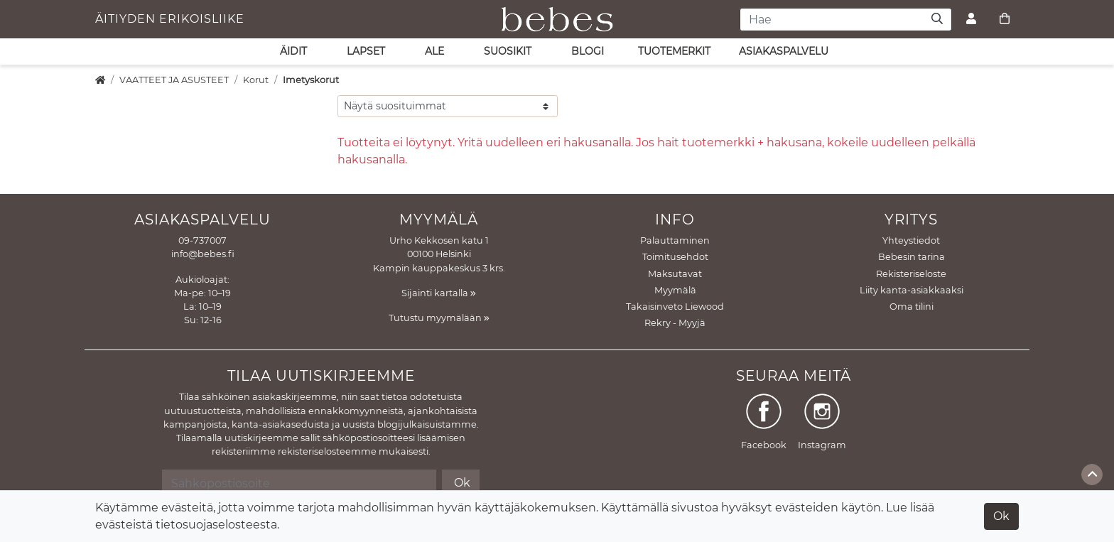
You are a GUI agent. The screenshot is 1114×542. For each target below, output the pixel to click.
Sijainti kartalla (438, 293)
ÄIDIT (293, 51)
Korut (256, 80)
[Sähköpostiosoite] (299, 483)
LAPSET (366, 51)
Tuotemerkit (674, 51)
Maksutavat (675, 274)
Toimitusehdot (675, 256)
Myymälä (675, 290)
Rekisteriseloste (911, 274)
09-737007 (202, 240)
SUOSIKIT (507, 51)
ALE (434, 51)
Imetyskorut (311, 80)
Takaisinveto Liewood (675, 306)
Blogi (587, 51)
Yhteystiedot (911, 240)
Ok (1001, 516)
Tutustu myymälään (439, 318)
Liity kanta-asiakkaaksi (911, 290)
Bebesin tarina (911, 256)
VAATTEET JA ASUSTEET (174, 80)
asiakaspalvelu (783, 51)
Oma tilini (911, 306)
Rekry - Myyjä (674, 323)
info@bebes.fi (202, 254)
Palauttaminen (675, 240)
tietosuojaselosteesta (216, 524)
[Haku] (937, 19)
